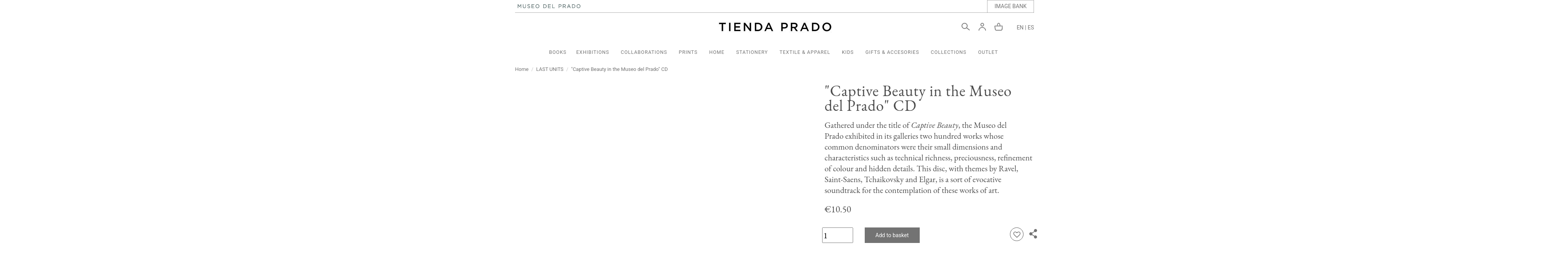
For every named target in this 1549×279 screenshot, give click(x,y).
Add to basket (892, 235)
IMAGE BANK (1010, 6)
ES (1031, 27)
